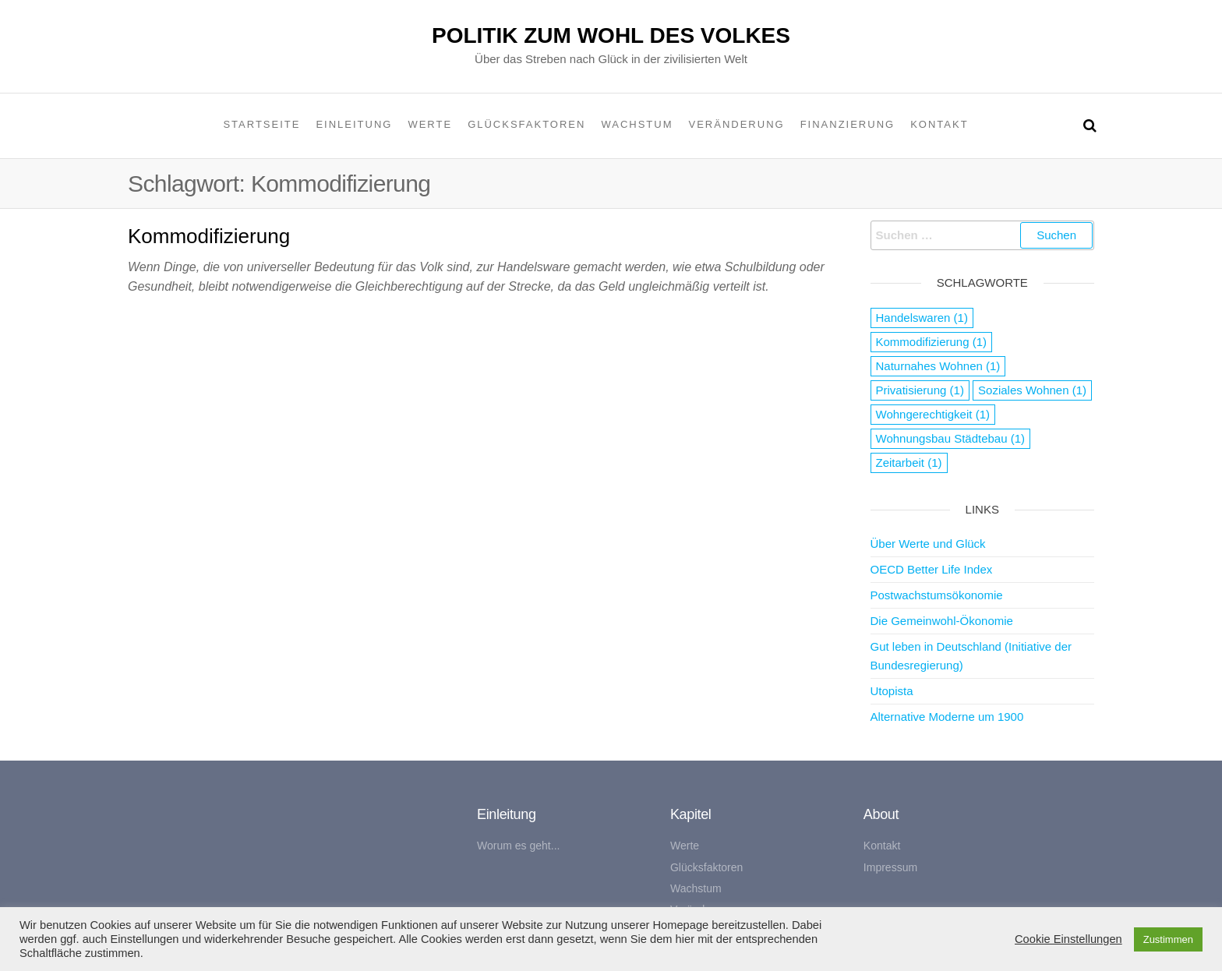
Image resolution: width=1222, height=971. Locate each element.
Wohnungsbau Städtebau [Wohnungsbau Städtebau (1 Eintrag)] (951, 438)
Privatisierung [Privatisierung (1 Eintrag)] (920, 390)
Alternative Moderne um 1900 (947, 716)
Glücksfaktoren (526, 124)
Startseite (261, 124)
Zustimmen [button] (1168, 939)
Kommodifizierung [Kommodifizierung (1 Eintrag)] (931, 341)
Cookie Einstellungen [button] (1068, 939)
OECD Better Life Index (932, 569)
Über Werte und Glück (928, 543)
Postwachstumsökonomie (937, 595)
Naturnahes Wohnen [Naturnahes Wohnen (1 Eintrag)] (938, 366)
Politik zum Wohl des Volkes (611, 35)
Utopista (892, 690)
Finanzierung (847, 124)
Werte (430, 124)
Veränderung (737, 124)
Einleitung (354, 124)
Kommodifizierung (209, 236)
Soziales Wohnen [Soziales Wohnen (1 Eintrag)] (1032, 390)
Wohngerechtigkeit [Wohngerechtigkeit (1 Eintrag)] (933, 414)
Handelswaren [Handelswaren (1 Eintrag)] (922, 317)
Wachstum (637, 124)
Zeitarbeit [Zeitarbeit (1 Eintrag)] (909, 462)
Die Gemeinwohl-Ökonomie (942, 620)
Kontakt (939, 124)
